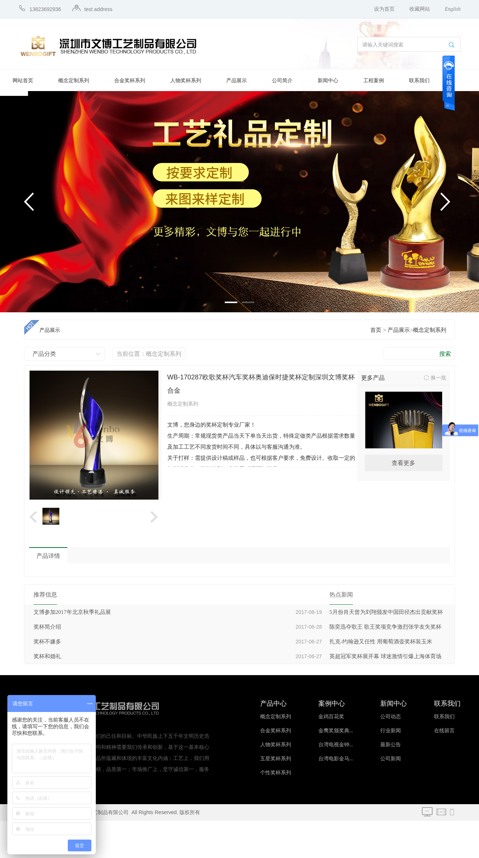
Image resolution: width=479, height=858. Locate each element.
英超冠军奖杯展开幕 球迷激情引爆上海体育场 (385, 656)
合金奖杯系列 (129, 80)
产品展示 (236, 80)
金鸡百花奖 (331, 716)
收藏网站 (419, 9)
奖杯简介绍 (47, 627)
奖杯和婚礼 (47, 656)
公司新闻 (390, 758)
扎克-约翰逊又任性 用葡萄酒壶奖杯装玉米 (380, 642)
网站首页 (23, 80)
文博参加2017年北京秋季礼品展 (72, 612)
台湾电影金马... (335, 758)
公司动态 (390, 716)
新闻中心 (328, 80)
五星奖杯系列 (275, 758)
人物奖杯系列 (185, 80)
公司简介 (282, 80)
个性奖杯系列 (275, 772)
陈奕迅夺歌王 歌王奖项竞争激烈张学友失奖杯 (385, 627)
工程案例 (373, 80)
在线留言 (444, 730)
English (453, 9)
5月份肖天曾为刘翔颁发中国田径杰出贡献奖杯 (386, 612)
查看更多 (403, 463)
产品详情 (48, 556)
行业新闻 (390, 730)
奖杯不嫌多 (47, 642)
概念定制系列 (73, 80)
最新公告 (390, 744)
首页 (375, 330)
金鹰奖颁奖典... (335, 730)
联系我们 (419, 80)
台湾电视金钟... (335, 744)
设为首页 (384, 9)
